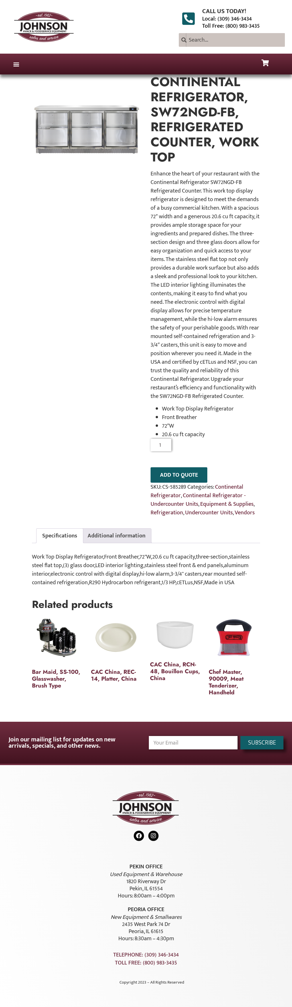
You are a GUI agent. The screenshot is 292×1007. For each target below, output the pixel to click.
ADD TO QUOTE (179, 475)
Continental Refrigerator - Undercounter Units (198, 500)
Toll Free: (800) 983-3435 (231, 26)
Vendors (245, 512)
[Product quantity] (161, 445)
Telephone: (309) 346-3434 (146, 955)
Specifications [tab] (59, 536)
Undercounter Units (209, 512)
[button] (16, 64)
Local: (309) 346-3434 (227, 19)
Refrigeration (167, 512)
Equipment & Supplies (227, 504)
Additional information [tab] (116, 536)
